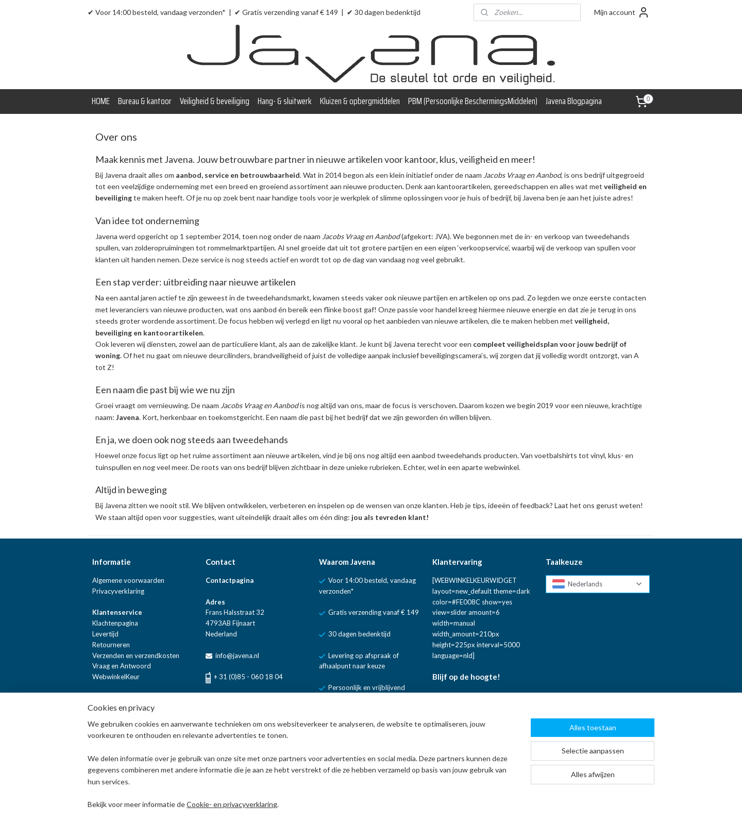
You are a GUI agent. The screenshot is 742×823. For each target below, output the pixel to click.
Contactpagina (230, 580)
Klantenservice (117, 612)
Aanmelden (459, 720)
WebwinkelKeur (116, 677)
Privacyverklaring (118, 591)
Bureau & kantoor (145, 101)
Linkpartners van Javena (128, 719)
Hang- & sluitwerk (285, 101)
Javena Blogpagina (574, 101)
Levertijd (105, 634)
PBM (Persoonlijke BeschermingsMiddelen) (472, 101)
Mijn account (622, 12)
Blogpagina (109, 698)
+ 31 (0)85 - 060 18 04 (248, 677)
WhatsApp (280, 699)
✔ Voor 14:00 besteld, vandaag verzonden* (157, 12)
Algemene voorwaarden (128, 580)
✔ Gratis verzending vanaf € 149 (286, 12)
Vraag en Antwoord (121, 666)
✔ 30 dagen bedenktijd (383, 12)
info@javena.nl (236, 655)
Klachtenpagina (115, 623)
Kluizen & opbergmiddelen (360, 101)
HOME (101, 101)
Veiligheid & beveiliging (214, 101)
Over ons (106, 709)
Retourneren (111, 645)
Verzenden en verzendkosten (135, 655)
